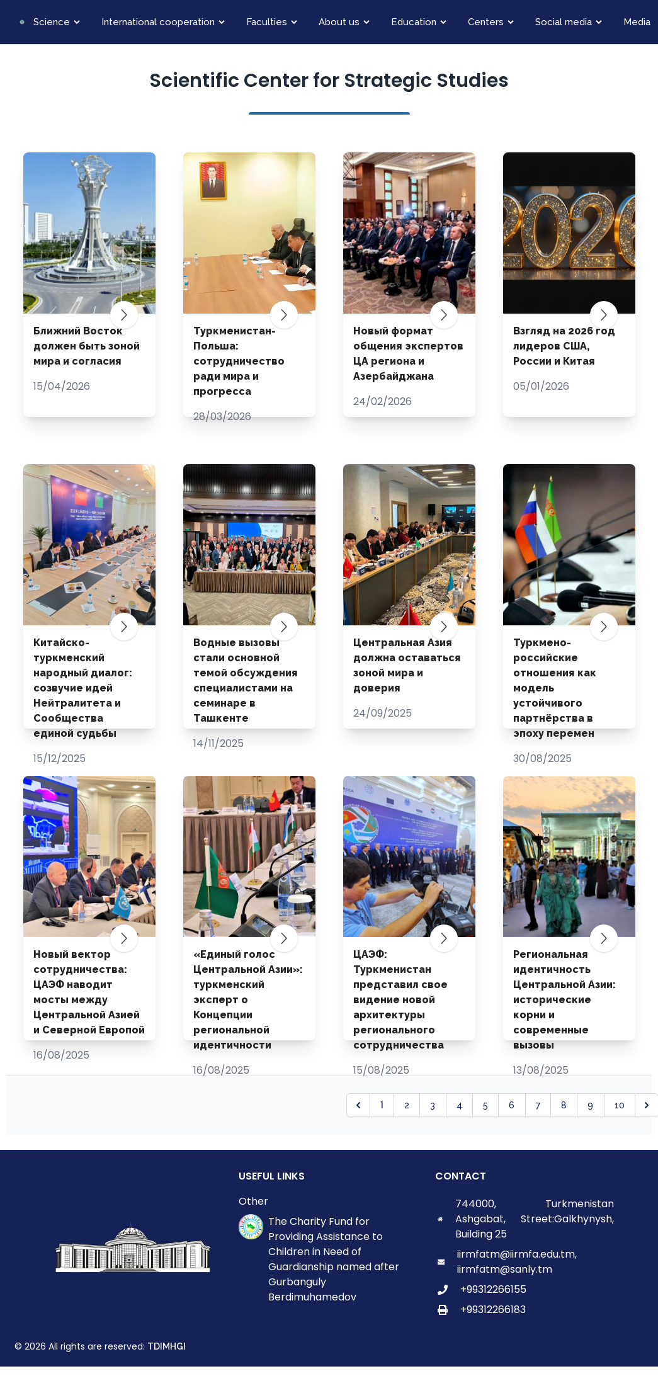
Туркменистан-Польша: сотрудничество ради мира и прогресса (239, 361)
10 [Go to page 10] (620, 1105)
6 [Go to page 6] (511, 1105)
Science (51, 22)
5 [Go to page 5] (485, 1105)
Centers (486, 22)
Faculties (266, 22)
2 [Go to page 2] (406, 1105)
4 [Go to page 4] (459, 1105)
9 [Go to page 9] (590, 1105)
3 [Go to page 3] (432, 1105)
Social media (563, 22)
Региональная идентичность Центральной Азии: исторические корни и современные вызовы (564, 999)
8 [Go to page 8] (564, 1105)
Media (636, 22)
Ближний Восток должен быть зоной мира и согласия (86, 346)
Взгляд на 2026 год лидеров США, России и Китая (564, 346)
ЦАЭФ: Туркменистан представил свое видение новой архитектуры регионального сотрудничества (400, 999)
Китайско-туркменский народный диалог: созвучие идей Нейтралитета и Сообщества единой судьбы (82, 688)
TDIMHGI (166, 1346)
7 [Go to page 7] (538, 1105)
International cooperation (158, 22)
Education (413, 22)
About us (339, 22)
